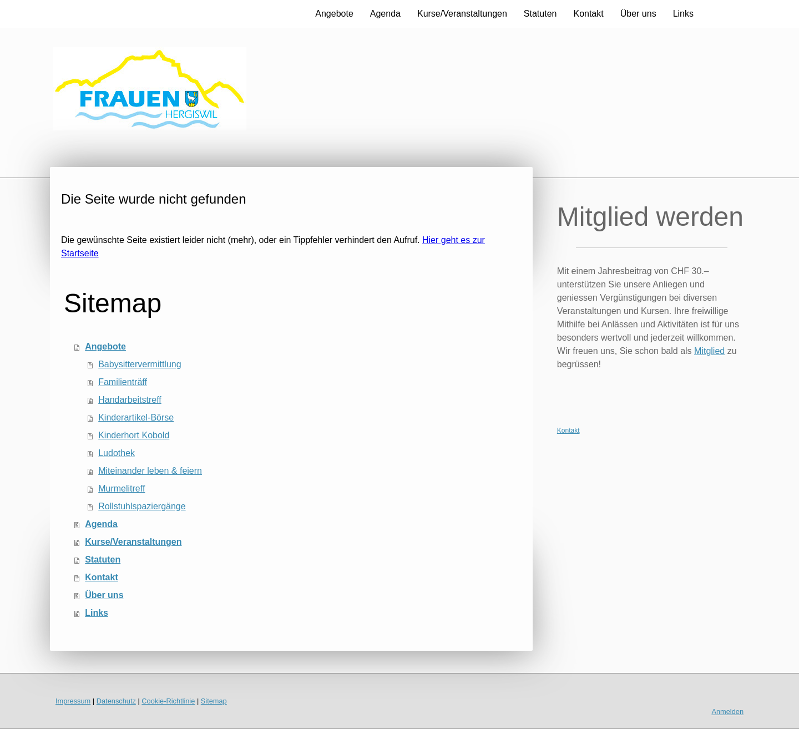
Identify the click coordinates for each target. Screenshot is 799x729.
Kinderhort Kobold (133, 435)
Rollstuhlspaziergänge (141, 506)
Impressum (72, 701)
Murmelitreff (121, 488)
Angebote (334, 13)
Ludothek (116, 453)
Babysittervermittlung (139, 364)
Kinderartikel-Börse (136, 417)
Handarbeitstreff (129, 399)
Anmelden (727, 711)
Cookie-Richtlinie (168, 701)
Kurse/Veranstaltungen (462, 13)
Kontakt (588, 13)
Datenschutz (116, 701)
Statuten (540, 13)
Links (683, 13)
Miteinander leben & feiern (150, 470)
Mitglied (709, 351)
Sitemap (214, 701)
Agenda (385, 13)
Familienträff (122, 382)
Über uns (638, 13)
